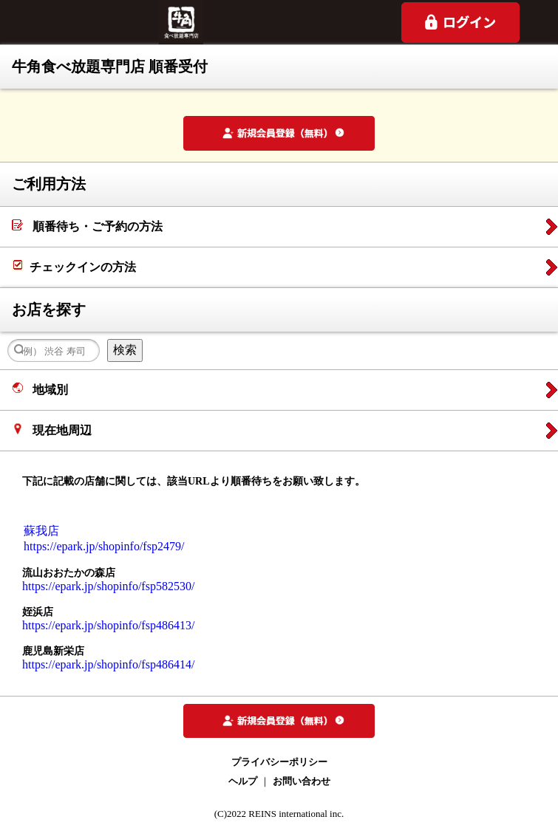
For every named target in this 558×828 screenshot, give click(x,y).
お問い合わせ (301, 781)
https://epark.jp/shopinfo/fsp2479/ (104, 546)
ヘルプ (242, 781)
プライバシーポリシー (279, 761)
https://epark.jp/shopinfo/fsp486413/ (108, 625)
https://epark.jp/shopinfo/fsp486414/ (108, 664)
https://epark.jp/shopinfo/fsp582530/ (108, 586)
